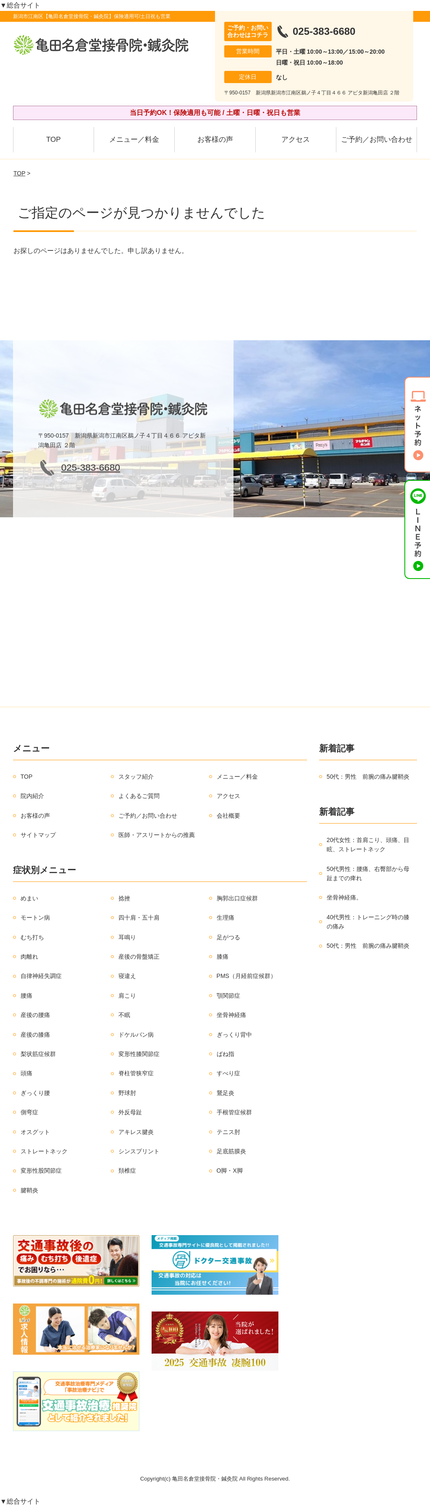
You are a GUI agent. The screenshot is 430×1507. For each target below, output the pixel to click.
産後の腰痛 (35, 1015)
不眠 (124, 1015)
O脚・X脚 (230, 1170)
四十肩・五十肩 (139, 917)
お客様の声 (215, 139)
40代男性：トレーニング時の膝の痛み (368, 922)
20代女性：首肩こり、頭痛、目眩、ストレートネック (368, 845)
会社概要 (228, 815)
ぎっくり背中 (234, 1034)
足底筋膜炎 (231, 1151)
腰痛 (26, 995)
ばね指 (225, 1054)
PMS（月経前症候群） (246, 976)
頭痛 (26, 1073)
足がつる (228, 937)
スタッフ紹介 (136, 776)
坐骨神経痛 (231, 1015)
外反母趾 (130, 1112)
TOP (53, 139)
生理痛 (225, 917)
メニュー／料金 (134, 139)
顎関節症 (228, 995)
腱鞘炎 (29, 1190)
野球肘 (127, 1093)
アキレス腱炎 (136, 1132)
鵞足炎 (225, 1093)
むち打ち (32, 937)
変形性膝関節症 (139, 1054)
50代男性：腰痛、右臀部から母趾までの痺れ (368, 873)
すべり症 (228, 1073)
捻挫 (124, 898)
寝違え (127, 976)
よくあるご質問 (139, 796)
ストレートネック (44, 1151)
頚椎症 (127, 1170)
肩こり (127, 995)
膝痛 (222, 956)
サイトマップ (38, 835)
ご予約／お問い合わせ (376, 139)
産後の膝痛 (35, 1034)
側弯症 (29, 1112)
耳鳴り (127, 937)
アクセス (295, 139)
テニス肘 (228, 1132)
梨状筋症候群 (38, 1054)
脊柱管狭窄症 (136, 1073)
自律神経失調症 (41, 976)
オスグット (35, 1132)
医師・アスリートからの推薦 (156, 835)
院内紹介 (32, 796)
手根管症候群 (234, 1112)
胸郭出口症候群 (237, 898)
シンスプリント (139, 1151)
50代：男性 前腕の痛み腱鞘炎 (368, 776)
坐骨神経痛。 (344, 897)
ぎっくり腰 (35, 1093)
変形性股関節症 (41, 1170)
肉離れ (29, 956)
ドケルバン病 (136, 1034)
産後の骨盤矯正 (139, 956)
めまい (29, 898)
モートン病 (35, 917)
